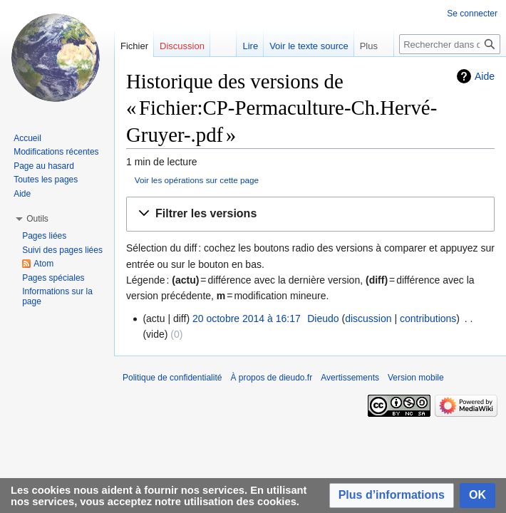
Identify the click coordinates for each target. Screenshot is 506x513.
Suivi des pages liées (62, 250)
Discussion (182, 46)
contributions (428, 318)
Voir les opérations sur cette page (197, 180)
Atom (43, 264)
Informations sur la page (57, 296)
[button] (310, 214)
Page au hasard (44, 166)
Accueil (27, 138)
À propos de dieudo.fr (271, 378)
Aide (485, 76)
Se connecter (472, 14)
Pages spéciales (53, 278)
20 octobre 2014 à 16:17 (246, 318)
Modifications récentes (56, 152)
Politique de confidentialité (172, 378)
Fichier (134, 46)
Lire (250, 46)
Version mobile (416, 378)
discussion (368, 318)
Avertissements (350, 378)
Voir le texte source (308, 46)
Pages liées (44, 236)
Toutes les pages (46, 180)
